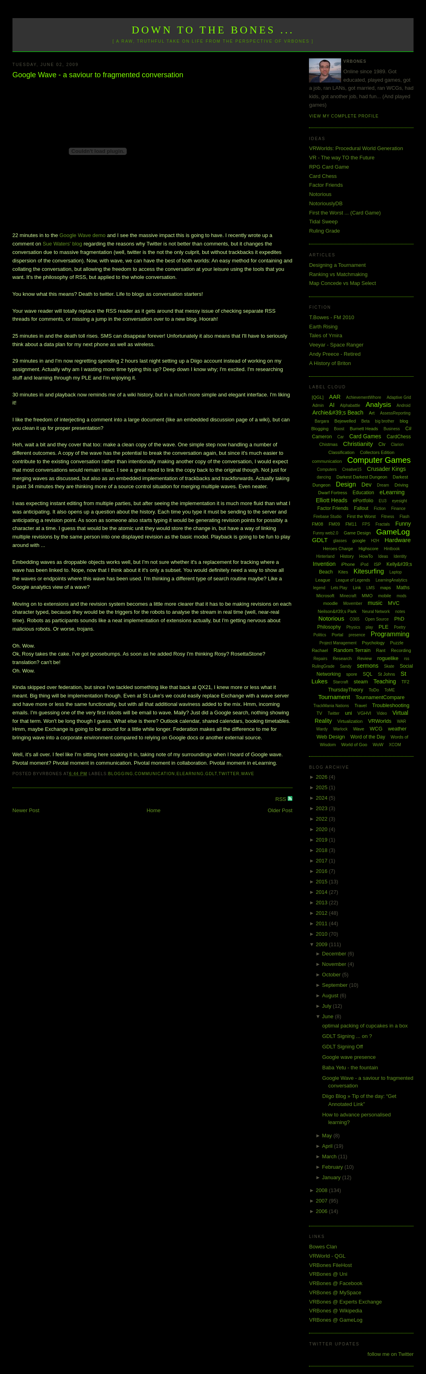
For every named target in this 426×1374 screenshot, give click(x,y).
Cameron (321, 436)
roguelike (388, 658)
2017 (322, 861)
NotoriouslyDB (325, 203)
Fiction (379, 508)
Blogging (120, 774)
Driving (401, 485)
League (322, 580)
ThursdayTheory (345, 690)
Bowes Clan (323, 1247)
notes (400, 611)
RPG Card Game (329, 167)
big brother (384, 421)
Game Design (357, 532)
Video (382, 713)
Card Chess (323, 176)
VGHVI (364, 713)
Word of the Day (367, 737)
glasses (340, 540)
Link (357, 587)
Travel (360, 705)
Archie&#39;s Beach (337, 412)
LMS (370, 588)
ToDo (373, 689)
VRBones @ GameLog (335, 1320)
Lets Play (339, 588)
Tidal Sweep (323, 222)
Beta (365, 421)
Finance (398, 508)
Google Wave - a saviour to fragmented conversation (97, 75)
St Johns (386, 674)
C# (408, 428)
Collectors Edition (377, 452)
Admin (317, 405)
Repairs (320, 658)
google (359, 540)
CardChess (399, 436)
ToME (390, 690)
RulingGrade (323, 666)
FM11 (351, 524)
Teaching (384, 681)
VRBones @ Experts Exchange (345, 1302)
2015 (322, 882)
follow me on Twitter (391, 1354)
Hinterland (325, 556)
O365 (354, 619)
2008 (322, 1190)
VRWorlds (379, 721)
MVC (393, 603)
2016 (322, 871)
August (331, 995)
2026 (322, 777)
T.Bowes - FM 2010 (331, 317)
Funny (403, 523)
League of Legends (352, 580)
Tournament (334, 696)
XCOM (395, 745)
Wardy (322, 729)
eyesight (399, 501)
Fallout (361, 508)
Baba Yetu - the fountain (350, 1068)
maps (385, 587)
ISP (377, 564)
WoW (378, 744)
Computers (327, 469)
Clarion (397, 444)
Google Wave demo (82, 235)
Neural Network (376, 611)
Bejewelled (345, 421)
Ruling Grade (324, 231)
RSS (282, 799)
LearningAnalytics (391, 580)
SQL (367, 674)
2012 (322, 913)
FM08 (317, 524)
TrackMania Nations (331, 706)
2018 (322, 850)
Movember (352, 603)
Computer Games (379, 460)
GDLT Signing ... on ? (347, 1036)
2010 (322, 934)
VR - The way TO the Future (342, 158)
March (330, 1156)
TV (319, 713)
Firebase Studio (327, 516)
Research (342, 658)
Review (364, 658)
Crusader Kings (386, 469)
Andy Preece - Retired (334, 354)
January (332, 1177)
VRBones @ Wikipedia (335, 1311)
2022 (322, 819)
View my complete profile (344, 116)
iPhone (348, 564)
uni (348, 713)
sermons (368, 665)
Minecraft (348, 596)
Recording (401, 650)
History (347, 556)
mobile (384, 595)
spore (351, 674)
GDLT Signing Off (342, 1047)
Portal (337, 634)
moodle (330, 603)
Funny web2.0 (325, 533)
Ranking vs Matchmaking (338, 274)
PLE (384, 627)
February (333, 1167)
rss (406, 658)
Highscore (368, 548)
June (328, 1016)
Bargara (322, 421)
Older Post (280, 810)
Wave (247, 774)
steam (361, 682)
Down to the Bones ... (213, 30)
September (335, 985)
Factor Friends (326, 185)
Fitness (387, 516)
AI (331, 405)
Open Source (377, 619)
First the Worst (361, 516)
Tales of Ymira (325, 335)
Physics (353, 627)
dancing (324, 477)
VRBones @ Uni (328, 1274)
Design (346, 484)
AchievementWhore (363, 397)
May (327, 1136)
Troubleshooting (391, 705)
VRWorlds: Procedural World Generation (356, 148)
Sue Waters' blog (62, 244)
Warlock (340, 729)
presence (357, 635)
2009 (322, 944)
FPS (366, 524)
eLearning (190, 774)
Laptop (395, 572)
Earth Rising (323, 327)
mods (401, 596)
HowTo (366, 556)
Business (391, 429)
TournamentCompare (380, 697)
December (335, 954)
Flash (404, 516)
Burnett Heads (364, 428)
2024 (322, 798)
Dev (367, 484)
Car (340, 437)
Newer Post (25, 810)
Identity (399, 556)
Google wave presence (349, 1057)
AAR (335, 397)
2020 (322, 829)
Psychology (373, 642)
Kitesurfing (369, 571)
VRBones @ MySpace (335, 1292)
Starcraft (340, 682)
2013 (322, 902)
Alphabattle (350, 405)
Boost (339, 429)
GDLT (211, 774)
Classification (341, 452)
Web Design (331, 737)
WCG (376, 729)
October (332, 975)
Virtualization (350, 721)
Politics (319, 635)
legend (319, 588)
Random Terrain (351, 650)
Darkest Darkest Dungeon (361, 477)
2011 (322, 923)
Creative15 (351, 469)
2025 (322, 787)
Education (363, 492)
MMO (367, 595)
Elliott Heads (332, 500)
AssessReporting (395, 413)
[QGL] (317, 397)
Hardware (398, 539)
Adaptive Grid (399, 397)
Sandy (345, 666)
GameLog (393, 532)
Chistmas (328, 444)
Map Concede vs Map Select (342, 283)
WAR (401, 721)
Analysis (378, 404)
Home (153, 810)
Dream (383, 485)
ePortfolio (363, 500)
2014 (322, 892)
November (335, 964)
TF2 (405, 681)
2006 (322, 1211)
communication (155, 774)
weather (397, 729)
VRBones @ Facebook (335, 1283)
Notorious (320, 194)
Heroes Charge (338, 548)
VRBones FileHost (330, 1265)
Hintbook (391, 549)
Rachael (320, 650)
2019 (322, 840)
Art (372, 413)
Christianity (358, 443)
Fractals (382, 524)
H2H (375, 540)
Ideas (383, 556)
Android (403, 405)
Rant (380, 650)
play (369, 627)
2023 (322, 808)
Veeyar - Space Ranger (336, 345)
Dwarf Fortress (332, 492)
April (328, 1146)
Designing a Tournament (337, 265)
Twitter (228, 774)
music (375, 603)
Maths (403, 587)
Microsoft (325, 595)
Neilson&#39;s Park (337, 611)
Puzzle (396, 642)
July (327, 1006)
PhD (399, 619)
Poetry (399, 627)
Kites (343, 571)
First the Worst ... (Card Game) (345, 213)
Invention (324, 564)
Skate (389, 666)
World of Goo (354, 744)
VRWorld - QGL (327, 1256)
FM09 (334, 524)
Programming (390, 634)
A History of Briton (330, 363)
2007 (322, 1201)
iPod (364, 564)
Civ (382, 444)
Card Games (365, 436)
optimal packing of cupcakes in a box (364, 1026)
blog (404, 421)
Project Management (337, 643)
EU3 (382, 501)
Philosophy (329, 627)
